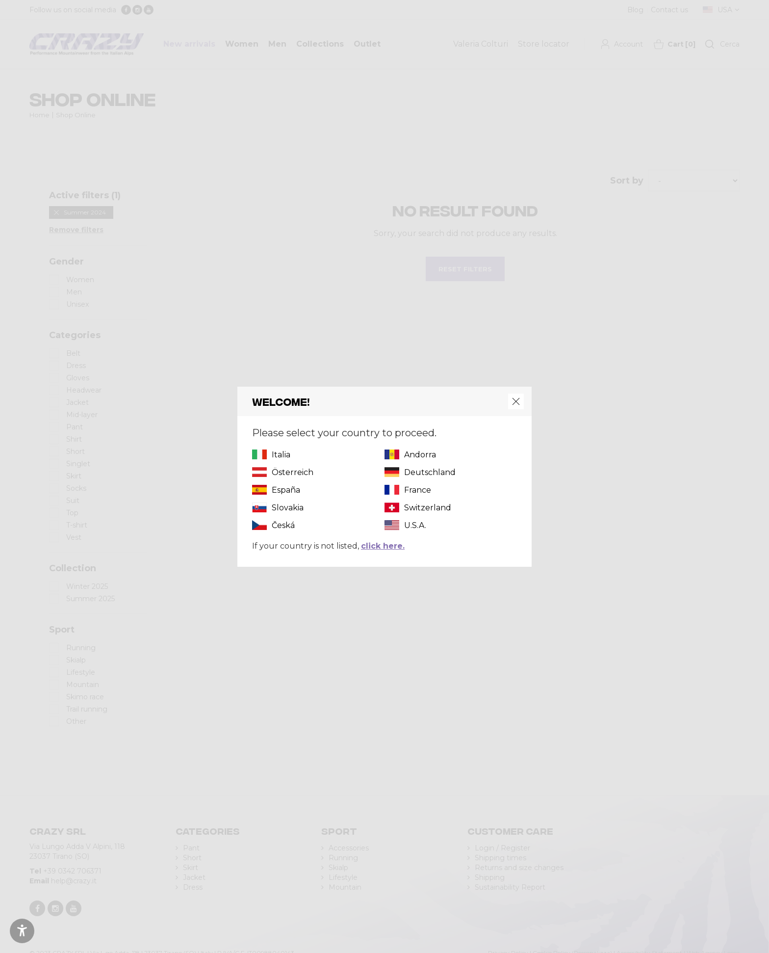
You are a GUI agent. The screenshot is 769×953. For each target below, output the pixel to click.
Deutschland (430, 472)
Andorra (420, 454)
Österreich (292, 472)
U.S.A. (415, 525)
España (286, 490)
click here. (383, 546)
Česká (283, 525)
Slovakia (288, 507)
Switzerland (427, 507)
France (417, 490)
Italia (281, 454)
